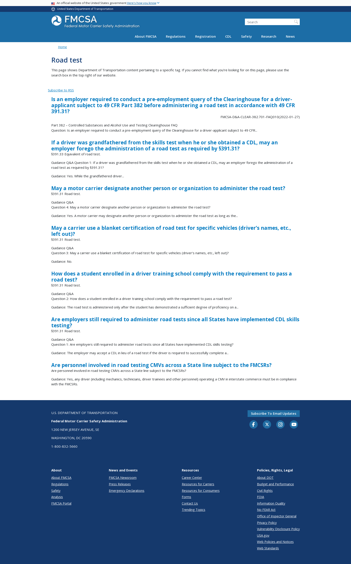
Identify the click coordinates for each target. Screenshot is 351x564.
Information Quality (271, 503)
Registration (205, 36)
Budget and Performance (275, 484)
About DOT (265, 477)
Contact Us (190, 503)
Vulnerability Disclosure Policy (278, 529)
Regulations (176, 36)
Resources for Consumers (201, 490)
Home (62, 47)
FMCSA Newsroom (123, 477)
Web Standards (268, 548)
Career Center (192, 477)
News (290, 36)
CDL (228, 36)
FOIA (260, 497)
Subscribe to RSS (61, 90)
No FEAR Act (266, 510)
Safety (246, 36)
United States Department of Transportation (85, 9)
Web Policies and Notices (275, 542)
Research (268, 36)
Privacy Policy (267, 523)
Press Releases (120, 484)
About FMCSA (145, 36)
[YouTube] (294, 425)
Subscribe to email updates (273, 413)
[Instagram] (280, 425)
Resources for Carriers (198, 484)
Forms (186, 497)
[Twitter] (267, 424)
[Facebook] (253, 425)
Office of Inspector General (276, 516)
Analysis (57, 497)
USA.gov (263, 535)
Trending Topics (193, 510)
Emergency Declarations (126, 490)
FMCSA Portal (61, 503)
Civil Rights (265, 490)
